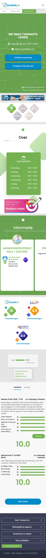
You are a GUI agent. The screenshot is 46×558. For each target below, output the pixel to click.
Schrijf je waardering (23, 57)
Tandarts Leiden (15, 11)
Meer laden (23, 501)
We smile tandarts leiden (30, 11)
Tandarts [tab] (17, 387)
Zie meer (39, 436)
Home (4, 11)
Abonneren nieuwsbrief (12, 546)
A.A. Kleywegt (14, 257)
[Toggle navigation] (43, 5)
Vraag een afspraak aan (23, 66)
